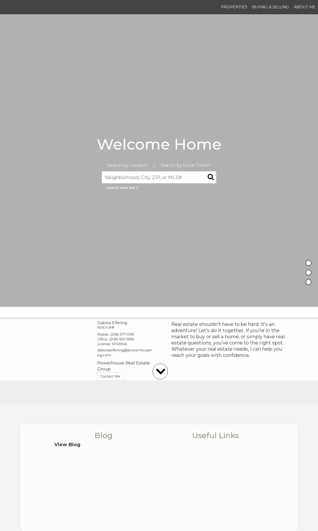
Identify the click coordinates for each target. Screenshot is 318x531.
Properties (234, 7)
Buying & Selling (270, 7)
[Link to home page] (6, 7)
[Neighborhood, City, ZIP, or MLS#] (159, 177)
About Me (305, 7)
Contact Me (110, 376)
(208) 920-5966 (121, 339)
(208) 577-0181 (122, 334)
